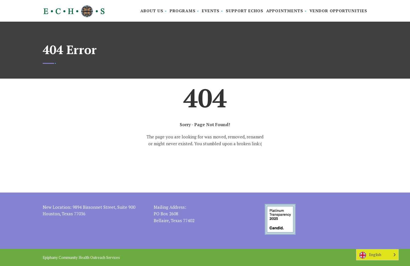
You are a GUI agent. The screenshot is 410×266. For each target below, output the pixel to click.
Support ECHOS (244, 10)
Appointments (286, 10)
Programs (184, 10)
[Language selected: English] (377, 254)
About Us (153, 10)
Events (212, 10)
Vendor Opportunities (338, 10)
